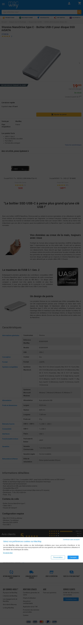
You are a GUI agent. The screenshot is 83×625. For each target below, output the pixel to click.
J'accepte (73, 557)
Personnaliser (58, 557)
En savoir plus (8, 553)
